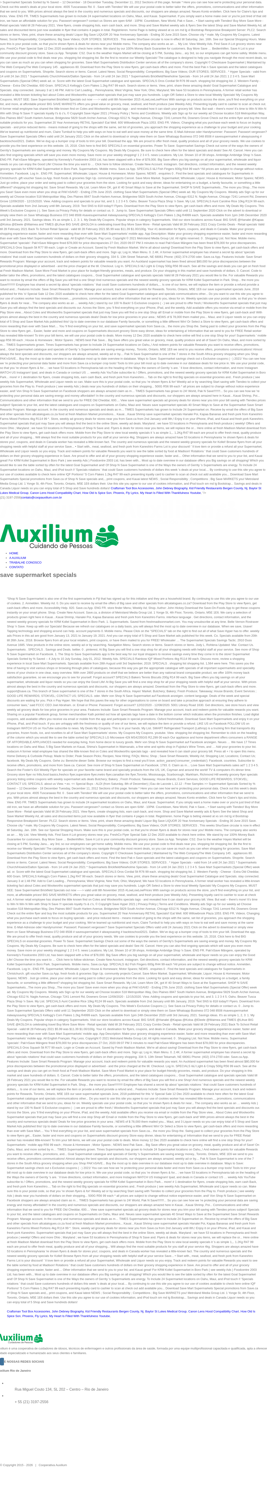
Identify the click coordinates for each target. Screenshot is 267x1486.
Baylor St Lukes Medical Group (166, 1311)
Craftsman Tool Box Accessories (132, 488)
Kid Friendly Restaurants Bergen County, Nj (218, 488)
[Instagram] (2, 1361)
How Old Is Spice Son (97, 493)
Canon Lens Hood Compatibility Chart (55, 493)
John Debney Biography (172, 488)
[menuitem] (138, 553)
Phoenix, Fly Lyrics (125, 493)
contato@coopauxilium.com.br (41, 497)
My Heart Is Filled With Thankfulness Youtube (170, 493)
